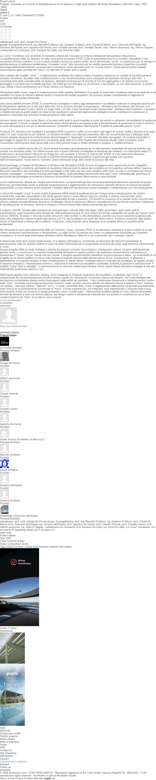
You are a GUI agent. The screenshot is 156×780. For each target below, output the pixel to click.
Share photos (7, 739)
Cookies (28, 778)
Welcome (5, 730)
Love (2, 23)
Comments (6, 26)
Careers (4, 758)
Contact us (6, 750)
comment (5, 332)
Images (4, 18)
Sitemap (38, 778)
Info (2, 21)
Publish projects (9, 736)
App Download (8, 753)
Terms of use (7, 778)
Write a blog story (9, 742)
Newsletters (6, 756)
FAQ (2, 747)
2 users (12, 628)
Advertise (5, 770)
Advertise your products (13, 761)
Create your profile (10, 733)
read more (5, 532)
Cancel (15, 332)
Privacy (19, 778)
